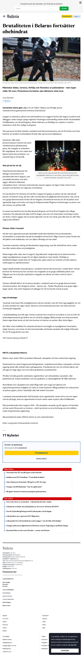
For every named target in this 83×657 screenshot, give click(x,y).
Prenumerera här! (10, 572)
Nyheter (5, 616)
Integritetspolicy (7, 642)
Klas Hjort (5, 584)
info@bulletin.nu (14, 559)
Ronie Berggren (7, 602)
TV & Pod (5, 619)
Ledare (4, 628)
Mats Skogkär (6, 582)
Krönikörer (45, 616)
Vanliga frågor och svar (9, 646)
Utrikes (4, 622)
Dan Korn (5, 586)
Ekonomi (5, 625)
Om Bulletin (6, 636)
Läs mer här (72, 645)
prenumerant (23, 448)
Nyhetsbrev (45, 649)
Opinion (44, 619)
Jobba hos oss (7, 652)
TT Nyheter (6, 101)
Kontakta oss (45, 646)
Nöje (43, 628)
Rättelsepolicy (7, 649)
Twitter (43, 636)
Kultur (44, 625)
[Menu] (4, 16)
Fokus (44, 622)
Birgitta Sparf (6, 605)
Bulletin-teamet (7, 639)
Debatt (4, 631)
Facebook (44, 639)
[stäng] (80, 2)
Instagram (44, 642)
